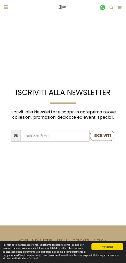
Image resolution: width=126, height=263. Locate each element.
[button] (5, 7)
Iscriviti (102, 135)
